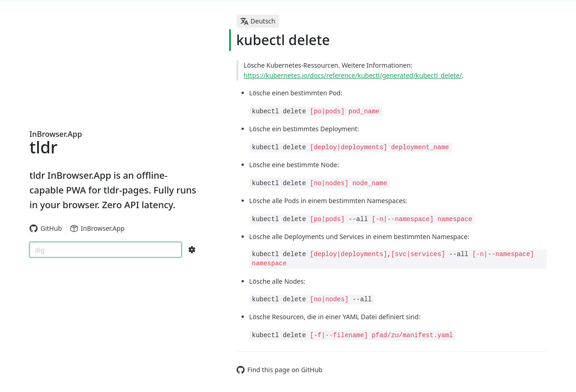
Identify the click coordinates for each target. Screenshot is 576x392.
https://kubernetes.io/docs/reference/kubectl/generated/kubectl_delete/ (353, 75)
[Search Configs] (192, 249)
